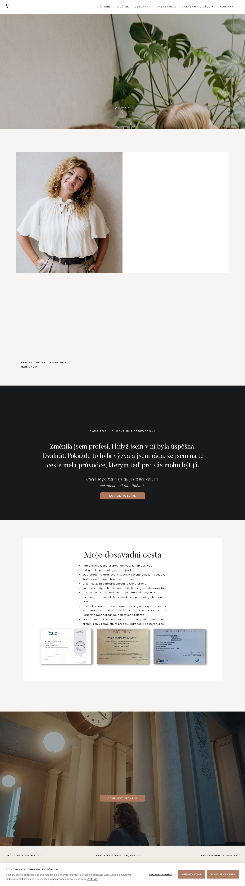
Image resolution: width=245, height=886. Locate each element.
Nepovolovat (191, 874)
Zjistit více (92, 879)
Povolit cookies (223, 874)
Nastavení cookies (160, 874)
